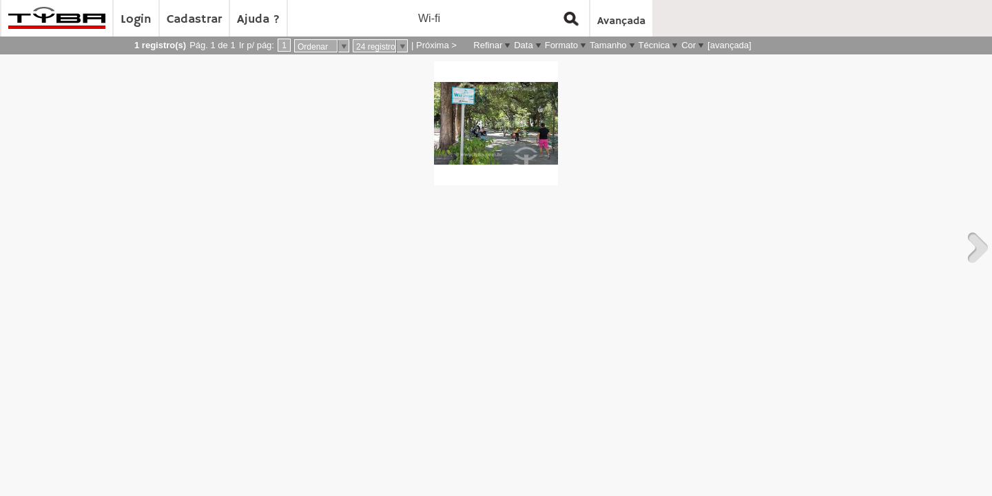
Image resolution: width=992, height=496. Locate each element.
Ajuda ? (258, 19)
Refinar (487, 45)
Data (523, 45)
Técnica (654, 45)
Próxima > (436, 45)
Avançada (621, 21)
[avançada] (729, 45)
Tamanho (608, 45)
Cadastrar (194, 19)
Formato (561, 45)
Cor (688, 45)
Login (136, 19)
